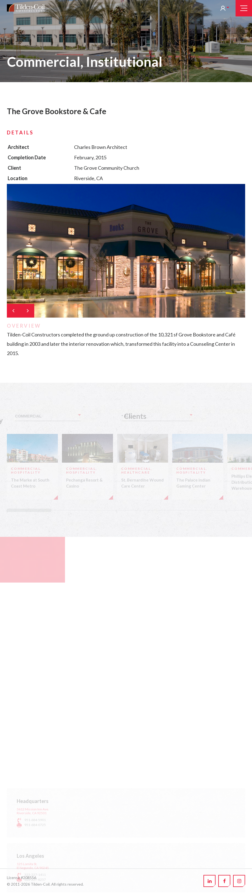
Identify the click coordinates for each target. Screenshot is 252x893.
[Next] (27, 311)
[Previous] (14, 311)
